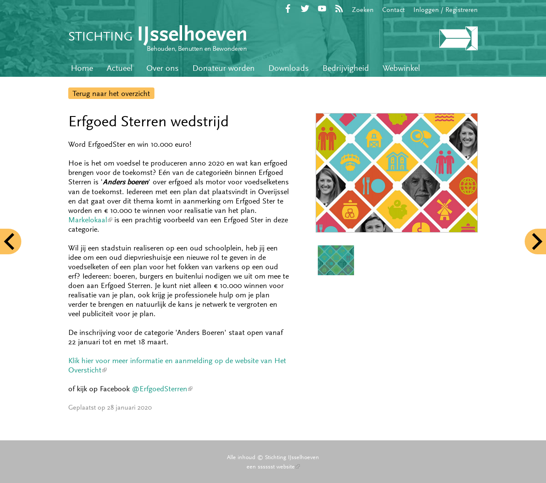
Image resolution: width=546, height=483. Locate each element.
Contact (393, 10)
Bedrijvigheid (345, 68)
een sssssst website (273, 466)
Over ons (162, 68)
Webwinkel (401, 68)
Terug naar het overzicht (111, 93)
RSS (339, 8)
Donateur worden (223, 68)
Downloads (288, 68)
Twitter (305, 8)
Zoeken (363, 10)
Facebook (288, 8)
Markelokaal (90, 219)
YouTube (322, 8)
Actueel (120, 68)
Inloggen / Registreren (445, 10)
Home (82, 68)
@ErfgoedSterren (162, 388)
